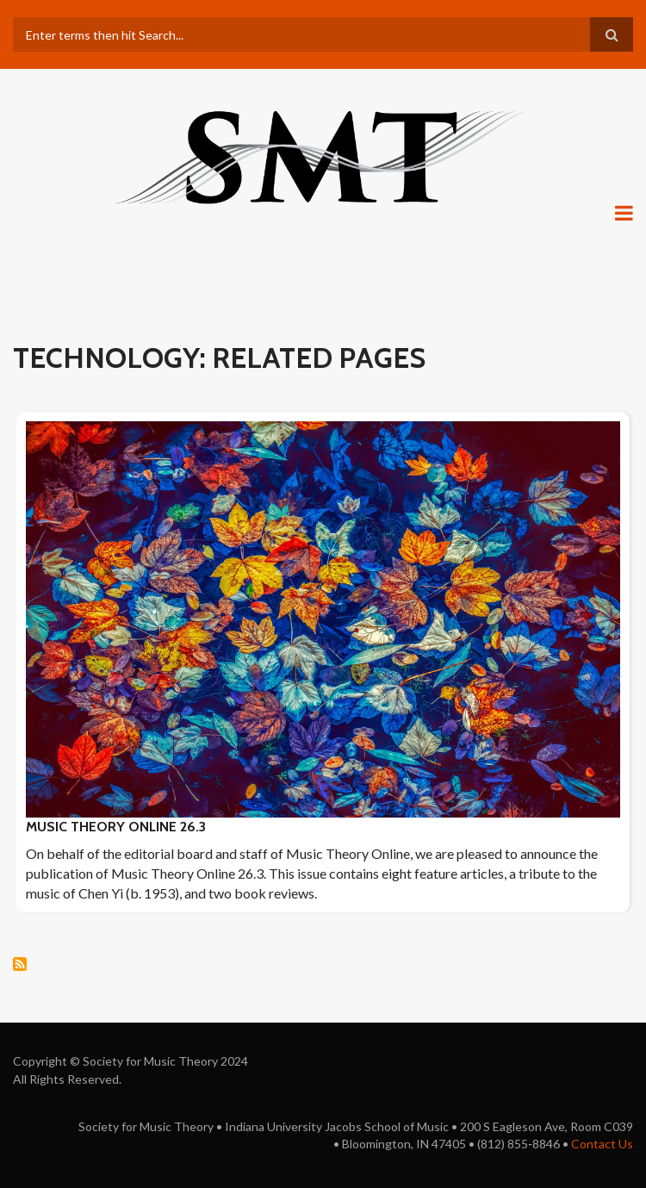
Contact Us (602, 1143)
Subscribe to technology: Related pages (20, 964)
